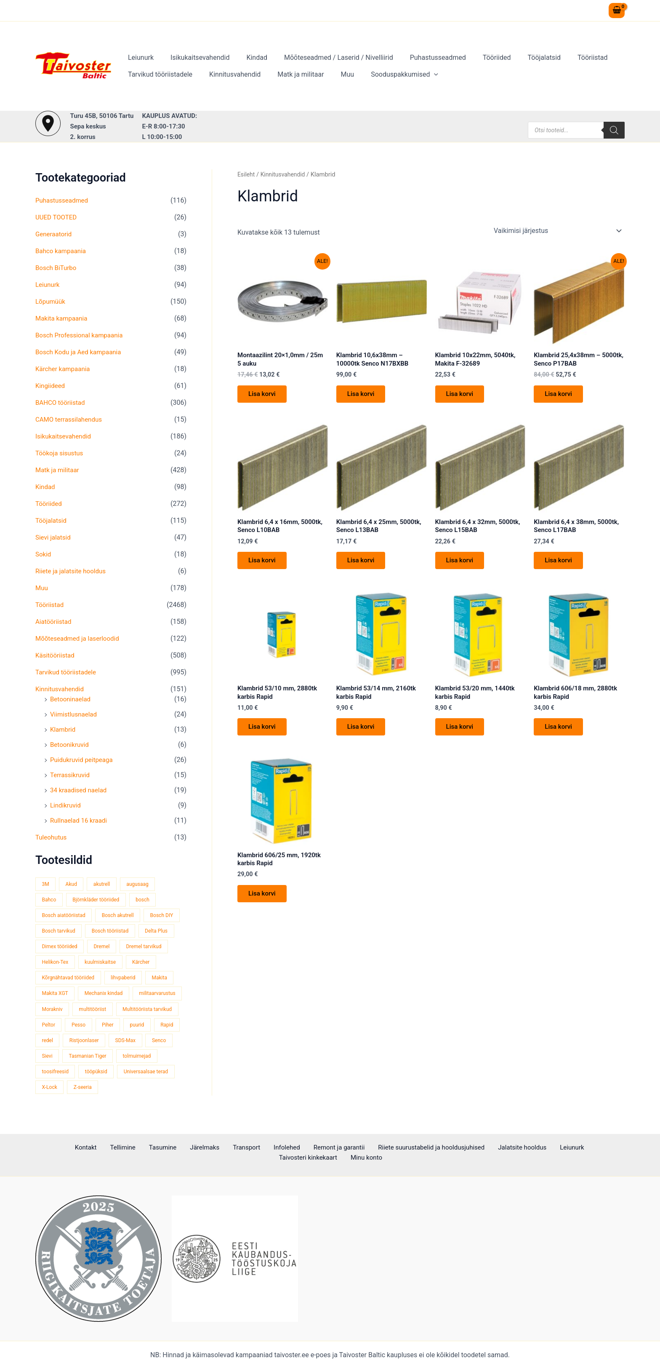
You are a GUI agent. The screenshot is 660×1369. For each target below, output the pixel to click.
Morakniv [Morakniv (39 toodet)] (109, 1012)
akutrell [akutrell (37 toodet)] (105, 884)
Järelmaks (154, 1148)
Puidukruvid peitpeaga (83, 760)
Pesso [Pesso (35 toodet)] (150, 1028)
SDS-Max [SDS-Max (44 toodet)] (101, 1060)
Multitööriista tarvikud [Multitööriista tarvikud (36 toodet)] (68, 1028)
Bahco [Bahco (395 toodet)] (49, 900)
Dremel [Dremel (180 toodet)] (147, 948)
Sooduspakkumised (389, 74)
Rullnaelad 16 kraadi (80, 820)
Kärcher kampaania (64, 369)
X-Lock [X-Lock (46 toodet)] (155, 1092)
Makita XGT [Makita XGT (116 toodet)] (90, 996)
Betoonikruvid (70, 745)
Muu (336, 74)
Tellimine (82, 1148)
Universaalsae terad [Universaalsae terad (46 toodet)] (106, 1092)
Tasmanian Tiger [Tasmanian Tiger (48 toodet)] (62, 1076)
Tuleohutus (52, 837)
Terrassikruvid (71, 775)
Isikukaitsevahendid (194, 57)
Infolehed (227, 1148)
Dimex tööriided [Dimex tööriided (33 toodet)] (102, 948)
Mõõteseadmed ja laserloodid (79, 638)
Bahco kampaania (62, 251)
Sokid (43, 554)
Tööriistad (567, 57)
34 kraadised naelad (80, 790)
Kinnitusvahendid (229, 74)
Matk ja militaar (292, 74)
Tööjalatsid (522, 57)
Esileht (246, 174)
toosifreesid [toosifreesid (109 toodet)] (160, 1076)
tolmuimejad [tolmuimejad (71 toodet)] (114, 1076)
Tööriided (478, 57)
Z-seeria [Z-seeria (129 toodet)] (51, 1108)
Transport (191, 1148)
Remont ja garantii (274, 1148)
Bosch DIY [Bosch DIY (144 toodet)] (54, 932)
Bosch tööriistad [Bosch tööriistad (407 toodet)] (156, 932)
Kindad (248, 57)
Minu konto (604, 1148)
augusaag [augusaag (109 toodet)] (143, 884)
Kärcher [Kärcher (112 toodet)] (51, 980)
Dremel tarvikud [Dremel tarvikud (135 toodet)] (61, 964)
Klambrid (63, 729)
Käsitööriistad (56, 655)
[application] (419, 74)
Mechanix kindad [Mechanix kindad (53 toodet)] (141, 996)
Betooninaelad (71, 699)
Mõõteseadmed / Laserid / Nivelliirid (326, 57)
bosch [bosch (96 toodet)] (148, 900)
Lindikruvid (66, 805)
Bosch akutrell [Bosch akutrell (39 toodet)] (123, 916)
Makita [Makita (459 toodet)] (50, 996)
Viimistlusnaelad (75, 714)
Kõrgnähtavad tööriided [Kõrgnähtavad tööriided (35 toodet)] (106, 980)
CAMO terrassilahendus (70, 419)
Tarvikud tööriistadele (158, 74)
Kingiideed (51, 386)
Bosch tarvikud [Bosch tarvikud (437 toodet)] (101, 932)
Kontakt (50, 1148)
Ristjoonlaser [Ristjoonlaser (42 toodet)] (57, 1060)
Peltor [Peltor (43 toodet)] (119, 1028)
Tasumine (117, 1148)
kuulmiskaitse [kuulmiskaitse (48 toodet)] (159, 964)
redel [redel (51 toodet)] (140, 1044)
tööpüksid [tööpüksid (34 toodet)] (54, 1092)
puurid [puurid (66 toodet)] (79, 1044)
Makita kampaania (62, 318)
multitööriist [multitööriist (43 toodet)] (151, 1012)
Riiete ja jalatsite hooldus (72, 571)
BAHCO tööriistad (61, 402)
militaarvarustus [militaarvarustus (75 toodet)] (61, 1012)
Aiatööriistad (54, 622)
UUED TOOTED (57, 217)
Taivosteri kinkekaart (550, 1148)
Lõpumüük (51, 301)
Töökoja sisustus (60, 453)
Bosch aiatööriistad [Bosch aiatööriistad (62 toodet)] (65, 916)
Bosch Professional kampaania (81, 335)
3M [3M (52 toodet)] (46, 884)
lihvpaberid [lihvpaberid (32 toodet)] (164, 980)
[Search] (614, 130)
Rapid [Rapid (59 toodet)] (110, 1044)
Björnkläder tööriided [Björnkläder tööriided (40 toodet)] (99, 900)
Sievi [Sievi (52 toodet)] (167, 1060)
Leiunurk (139, 57)
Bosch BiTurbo (57, 268)
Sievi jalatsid (54, 537)
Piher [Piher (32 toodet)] (48, 1044)
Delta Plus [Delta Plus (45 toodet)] (54, 948)
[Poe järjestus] (557, 230)
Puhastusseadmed (423, 57)
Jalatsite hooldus (454, 1148)
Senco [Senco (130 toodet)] (137, 1060)
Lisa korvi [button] (264, 397)
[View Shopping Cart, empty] (617, 11)
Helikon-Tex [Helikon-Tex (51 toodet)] (111, 964)
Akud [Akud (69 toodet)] (73, 884)
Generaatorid (54, 234)
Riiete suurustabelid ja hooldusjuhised (365, 1148)
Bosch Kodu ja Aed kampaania (80, 352)
